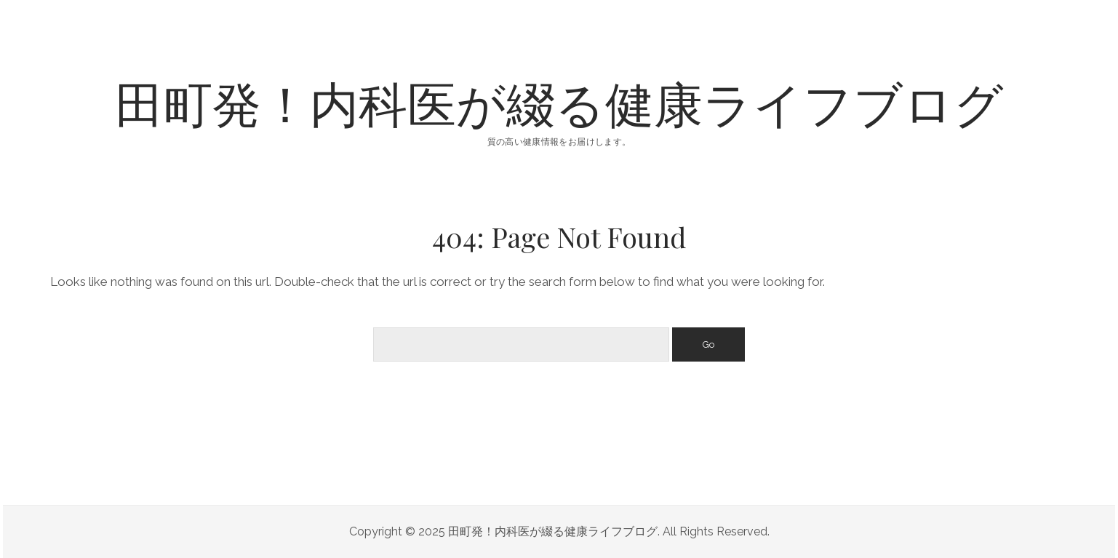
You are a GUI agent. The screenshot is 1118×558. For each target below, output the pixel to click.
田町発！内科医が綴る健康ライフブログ (559, 102)
